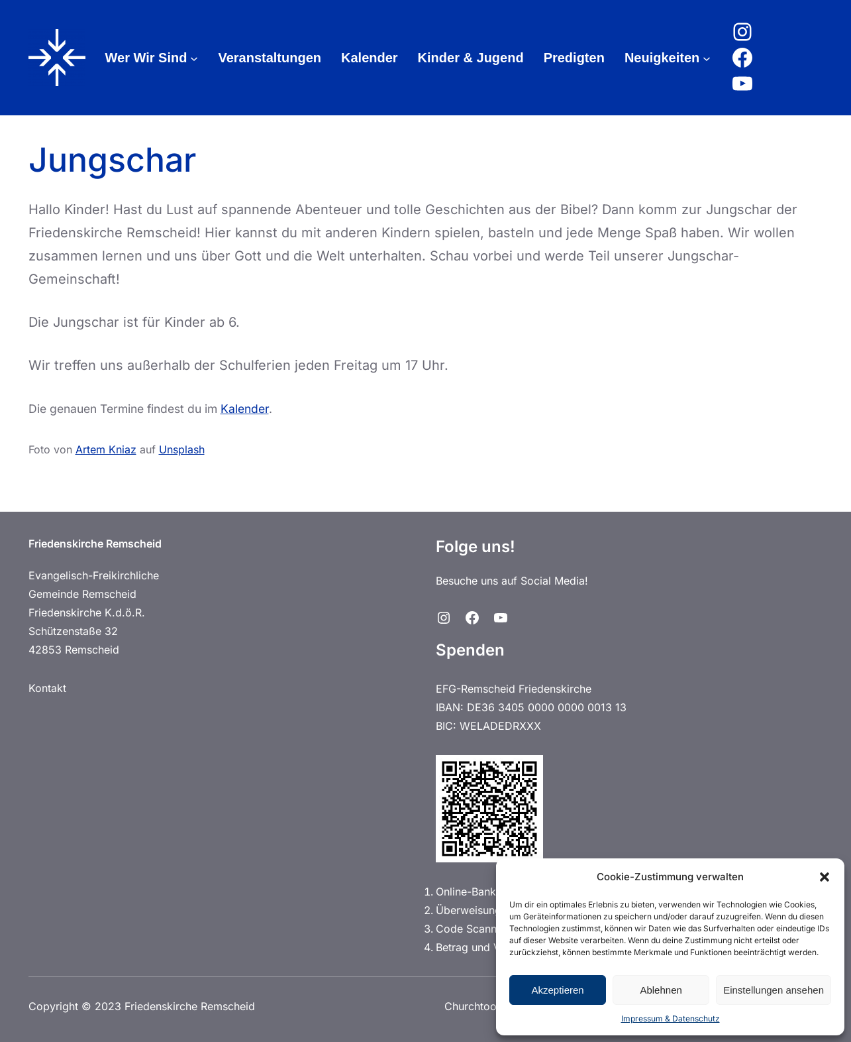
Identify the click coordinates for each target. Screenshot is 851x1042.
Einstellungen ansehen (773, 990)
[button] (824, 877)
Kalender (245, 409)
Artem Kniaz (105, 449)
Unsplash (182, 449)
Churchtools (474, 1006)
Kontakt (47, 688)
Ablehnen (660, 990)
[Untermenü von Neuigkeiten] (707, 58)
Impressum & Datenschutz (670, 1018)
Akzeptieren (557, 990)
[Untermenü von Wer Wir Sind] (194, 58)
